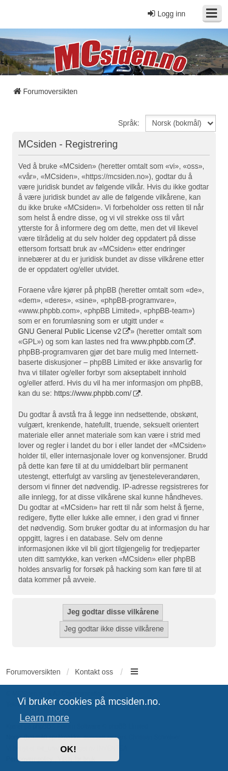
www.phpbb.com (157, 342)
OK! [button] (68, 749)
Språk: (128, 123)
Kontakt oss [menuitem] (94, 672)
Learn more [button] (44, 718)
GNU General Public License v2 (69, 331)
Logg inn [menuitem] (166, 13)
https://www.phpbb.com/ (92, 393)
